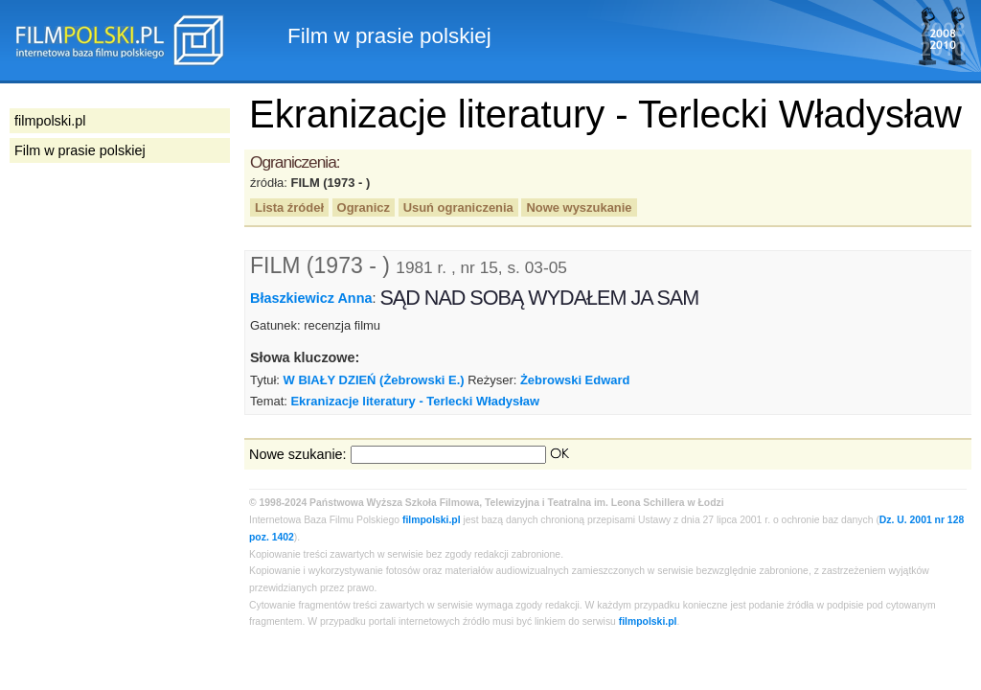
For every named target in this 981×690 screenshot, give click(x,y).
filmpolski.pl (431, 520)
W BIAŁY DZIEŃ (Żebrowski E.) (374, 380)
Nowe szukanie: (298, 454)
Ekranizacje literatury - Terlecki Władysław (414, 401)
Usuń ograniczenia (458, 207)
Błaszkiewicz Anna (311, 298)
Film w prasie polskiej (80, 150)
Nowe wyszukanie (578, 207)
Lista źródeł (289, 207)
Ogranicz (363, 207)
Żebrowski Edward (574, 380)
